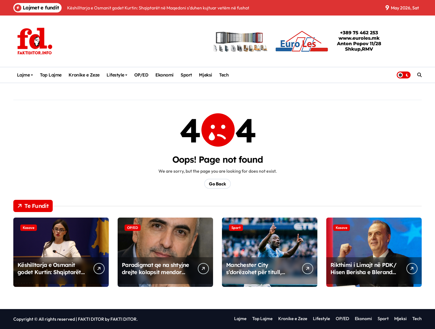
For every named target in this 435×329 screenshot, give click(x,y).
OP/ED (141, 75)
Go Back (217, 184)
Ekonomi (164, 75)
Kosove (28, 227)
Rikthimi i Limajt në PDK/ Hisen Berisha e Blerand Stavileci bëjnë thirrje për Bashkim (363, 275)
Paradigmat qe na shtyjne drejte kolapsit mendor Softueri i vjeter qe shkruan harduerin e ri (155, 275)
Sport (186, 75)
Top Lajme (51, 75)
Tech (224, 75)
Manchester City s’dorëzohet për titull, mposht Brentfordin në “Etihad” (255, 275)
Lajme (25, 75)
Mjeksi (205, 75)
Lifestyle (117, 75)
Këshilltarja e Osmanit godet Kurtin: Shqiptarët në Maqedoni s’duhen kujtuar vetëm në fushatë (50, 275)
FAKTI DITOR (91, 319)
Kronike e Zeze (84, 75)
